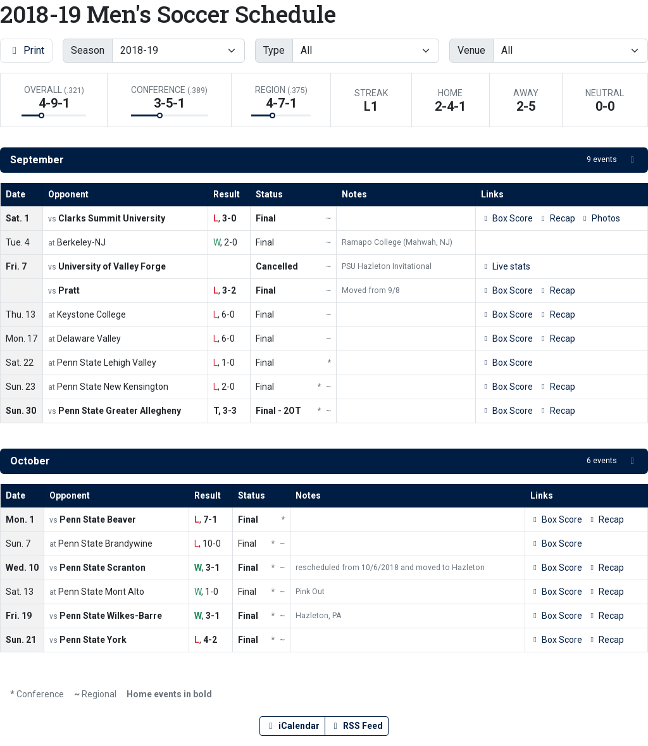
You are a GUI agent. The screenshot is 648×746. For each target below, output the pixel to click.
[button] (324, 160)
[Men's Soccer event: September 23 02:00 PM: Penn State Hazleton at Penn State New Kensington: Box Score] (507, 387)
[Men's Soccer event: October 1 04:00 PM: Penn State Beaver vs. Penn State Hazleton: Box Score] (556, 519)
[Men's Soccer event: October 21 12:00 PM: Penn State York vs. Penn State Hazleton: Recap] (605, 640)
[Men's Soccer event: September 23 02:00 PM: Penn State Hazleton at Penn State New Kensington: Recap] (556, 387)
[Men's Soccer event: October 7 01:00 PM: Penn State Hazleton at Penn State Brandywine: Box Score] (556, 543)
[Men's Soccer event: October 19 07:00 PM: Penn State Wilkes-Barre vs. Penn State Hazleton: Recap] (605, 616)
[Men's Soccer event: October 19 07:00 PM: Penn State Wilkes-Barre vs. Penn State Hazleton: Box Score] (556, 616)
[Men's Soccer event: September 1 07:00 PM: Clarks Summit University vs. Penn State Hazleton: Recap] (556, 218)
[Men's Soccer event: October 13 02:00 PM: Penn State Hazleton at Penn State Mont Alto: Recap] (605, 592)
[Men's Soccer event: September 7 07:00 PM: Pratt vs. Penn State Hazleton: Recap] (556, 290)
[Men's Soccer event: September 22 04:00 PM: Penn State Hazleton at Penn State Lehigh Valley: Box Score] (507, 363)
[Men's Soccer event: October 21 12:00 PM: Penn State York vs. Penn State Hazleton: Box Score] (556, 640)
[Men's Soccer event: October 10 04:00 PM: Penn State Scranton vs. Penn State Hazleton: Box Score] (556, 568)
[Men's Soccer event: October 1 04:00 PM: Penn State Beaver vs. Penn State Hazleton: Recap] (605, 519)
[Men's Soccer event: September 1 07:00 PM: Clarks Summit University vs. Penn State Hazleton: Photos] (600, 218)
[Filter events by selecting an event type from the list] (365, 51)
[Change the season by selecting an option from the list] (178, 51)
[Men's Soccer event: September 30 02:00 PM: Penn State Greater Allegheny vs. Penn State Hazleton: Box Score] (507, 411)
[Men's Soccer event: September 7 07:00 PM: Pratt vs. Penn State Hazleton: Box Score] (507, 290)
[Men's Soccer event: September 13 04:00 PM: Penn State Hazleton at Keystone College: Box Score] (507, 314)
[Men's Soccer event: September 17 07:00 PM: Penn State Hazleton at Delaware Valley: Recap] (556, 338)
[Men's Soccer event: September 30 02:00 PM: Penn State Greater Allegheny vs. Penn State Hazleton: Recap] (556, 411)
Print (26, 50)
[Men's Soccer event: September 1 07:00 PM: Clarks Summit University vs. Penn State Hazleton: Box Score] (507, 218)
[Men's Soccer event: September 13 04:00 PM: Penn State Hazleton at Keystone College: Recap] (556, 314)
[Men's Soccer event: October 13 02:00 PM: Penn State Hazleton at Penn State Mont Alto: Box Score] (556, 592)
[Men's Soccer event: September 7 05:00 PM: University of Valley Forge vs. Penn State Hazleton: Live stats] (505, 266)
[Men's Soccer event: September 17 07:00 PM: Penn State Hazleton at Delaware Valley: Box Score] (507, 338)
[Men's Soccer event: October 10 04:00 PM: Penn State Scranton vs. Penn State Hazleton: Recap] (605, 568)
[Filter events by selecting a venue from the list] (570, 51)
